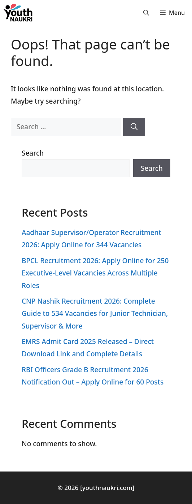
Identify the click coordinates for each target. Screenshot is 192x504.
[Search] (134, 127)
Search (33, 153)
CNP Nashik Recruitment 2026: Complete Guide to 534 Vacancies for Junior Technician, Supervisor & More (95, 313)
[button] (146, 12)
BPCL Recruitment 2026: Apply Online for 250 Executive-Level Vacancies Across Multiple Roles (95, 273)
